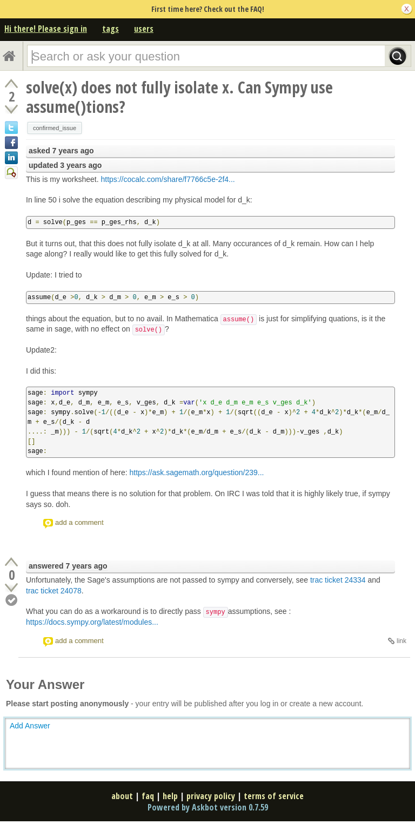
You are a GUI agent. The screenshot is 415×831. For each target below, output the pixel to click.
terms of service (274, 796)
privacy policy (210, 796)
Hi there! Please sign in (45, 29)
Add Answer (30, 725)
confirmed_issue (54, 128)
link (401, 641)
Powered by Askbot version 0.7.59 (208, 807)
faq (148, 796)
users (143, 29)
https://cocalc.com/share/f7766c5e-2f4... (168, 179)
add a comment (79, 522)
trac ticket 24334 (338, 580)
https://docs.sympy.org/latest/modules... (92, 622)
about (122, 796)
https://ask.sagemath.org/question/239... (196, 472)
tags (110, 29)
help (170, 796)
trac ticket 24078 (54, 590)
